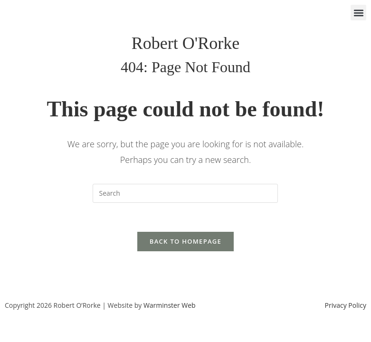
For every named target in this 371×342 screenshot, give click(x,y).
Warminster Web (169, 305)
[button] (358, 12)
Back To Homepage (185, 241)
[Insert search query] (185, 193)
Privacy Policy (345, 305)
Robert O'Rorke (185, 43)
